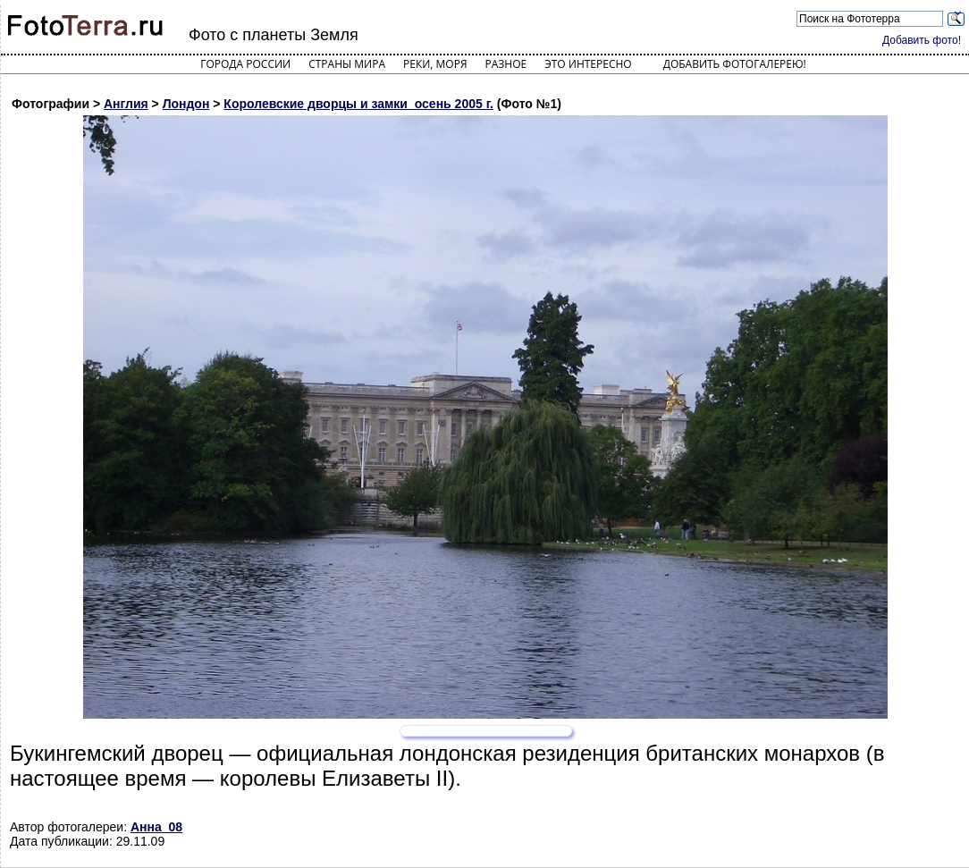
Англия (126, 104)
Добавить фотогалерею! (734, 64)
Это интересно (588, 64)
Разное (506, 64)
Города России (245, 64)
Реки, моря (435, 64)
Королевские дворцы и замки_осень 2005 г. (358, 104)
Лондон (186, 104)
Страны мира (346, 64)
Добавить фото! (921, 40)
